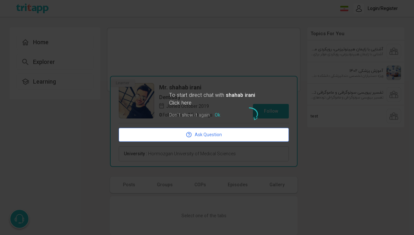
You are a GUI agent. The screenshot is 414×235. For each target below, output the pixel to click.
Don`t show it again (189, 115)
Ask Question (204, 134)
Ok (217, 115)
